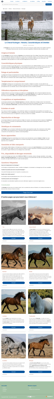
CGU (30, 387)
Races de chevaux (16, 8)
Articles (10, 8)
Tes (3, 227)
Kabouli (4, 271)
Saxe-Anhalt (32, 227)
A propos (4, 390)
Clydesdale (32, 316)
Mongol (31, 360)
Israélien (4, 360)
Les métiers (32, 1)
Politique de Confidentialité (34, 389)
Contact (4, 387)
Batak (30, 271)
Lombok (4, 316)
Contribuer (5, 389)
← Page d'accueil (27, 192)
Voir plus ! (13, 238)
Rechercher (48, 4)
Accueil (11, 1)
